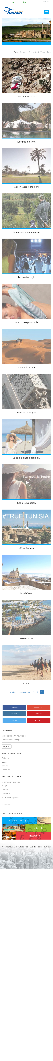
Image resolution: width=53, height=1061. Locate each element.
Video (43, 52)
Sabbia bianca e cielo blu (26, 458)
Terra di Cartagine (26, 412)
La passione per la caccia (26, 232)
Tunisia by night (26, 277)
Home (5, 35)
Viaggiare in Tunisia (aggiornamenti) (21, 2)
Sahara (26, 683)
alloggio (5, 786)
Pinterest (38, 720)
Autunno (5, 758)
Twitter (14, 720)
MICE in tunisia (26, 96)
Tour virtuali (34, 52)
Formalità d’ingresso (10, 797)
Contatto (6, 2)
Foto (49, 52)
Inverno (5, 766)
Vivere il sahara (26, 367)
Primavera (6, 770)
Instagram (14, 714)
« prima (13, 692)
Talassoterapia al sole (26, 322)
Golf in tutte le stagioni (26, 187)
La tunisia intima (26, 141)
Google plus (38, 707)
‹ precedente (25, 692)
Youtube (39, 714)
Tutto (16, 52)
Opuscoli (23, 52)
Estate (4, 762)
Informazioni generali (11, 782)
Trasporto (6, 794)
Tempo (5, 790)
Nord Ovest (26, 593)
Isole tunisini (26, 638)
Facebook (14, 707)
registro (6, 746)
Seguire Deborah (26, 503)
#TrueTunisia (26, 548)
